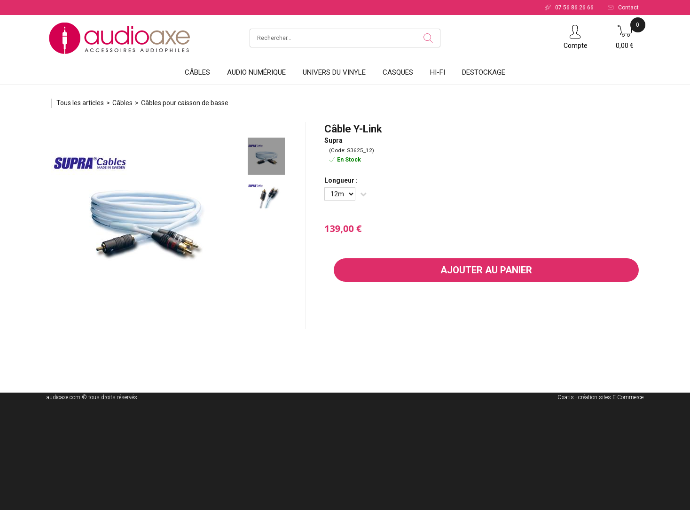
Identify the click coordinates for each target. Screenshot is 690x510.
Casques (398, 72)
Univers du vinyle (334, 72)
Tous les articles (80, 103)
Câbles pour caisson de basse (184, 103)
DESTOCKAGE (483, 72)
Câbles (197, 72)
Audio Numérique (256, 72)
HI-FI (437, 72)
